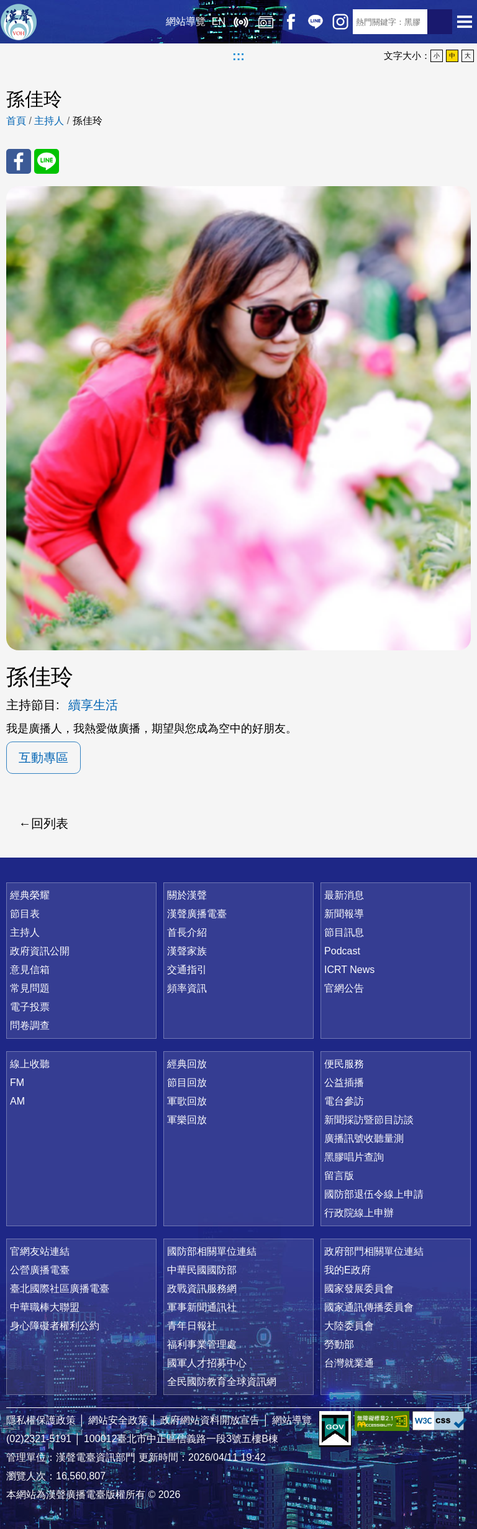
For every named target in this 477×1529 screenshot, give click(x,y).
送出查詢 (439, 21)
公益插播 (344, 1082)
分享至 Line (46, 161)
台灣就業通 (349, 1363)
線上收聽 (241, 21)
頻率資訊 (187, 988)
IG (340, 21)
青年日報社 (192, 1325)
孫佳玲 (87, 120)
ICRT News (349, 969)
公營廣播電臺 (40, 1270)
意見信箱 (30, 969)
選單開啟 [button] (464, 21)
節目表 (25, 913)
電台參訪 (344, 1101)
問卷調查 (30, 1025)
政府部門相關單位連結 (374, 1251)
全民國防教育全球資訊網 (221, 1381)
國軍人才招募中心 (207, 1363)
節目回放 (187, 1082)
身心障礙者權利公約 (54, 1325)
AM (17, 1101)
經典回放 (265, 21)
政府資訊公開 (40, 951)
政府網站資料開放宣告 (210, 1420)
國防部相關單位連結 (212, 1251)
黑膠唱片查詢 (354, 1157)
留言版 (339, 1175)
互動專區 (43, 757)
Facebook (290, 21)
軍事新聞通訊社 (202, 1307)
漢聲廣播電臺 (18, 21)
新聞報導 (344, 913)
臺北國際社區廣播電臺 (59, 1288)
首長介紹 (187, 932)
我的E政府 (347, 1270)
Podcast (342, 951)
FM (17, 1082)
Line (315, 21)
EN (218, 21)
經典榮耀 (30, 895)
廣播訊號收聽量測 (364, 1138)
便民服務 (344, 1064)
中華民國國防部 (202, 1270)
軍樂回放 (187, 1119)
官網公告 (344, 988)
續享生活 (93, 705)
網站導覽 (186, 21)
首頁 (16, 120)
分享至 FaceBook (18, 161)
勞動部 (339, 1344)
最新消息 (344, 895)
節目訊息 (344, 932)
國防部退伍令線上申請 (374, 1194)
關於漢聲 (187, 895)
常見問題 (30, 988)
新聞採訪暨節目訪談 (369, 1119)
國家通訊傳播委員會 (369, 1307)
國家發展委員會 (359, 1288)
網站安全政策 (118, 1420)
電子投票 (30, 1007)
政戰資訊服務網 (202, 1288)
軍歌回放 (187, 1101)
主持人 (49, 120)
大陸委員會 (349, 1325)
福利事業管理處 (202, 1344)
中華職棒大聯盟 (45, 1307)
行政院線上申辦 (359, 1213)
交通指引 (187, 969)
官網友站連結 (40, 1251)
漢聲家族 (187, 951)
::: (238, 56)
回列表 (49, 823)
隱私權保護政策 (41, 1420)
